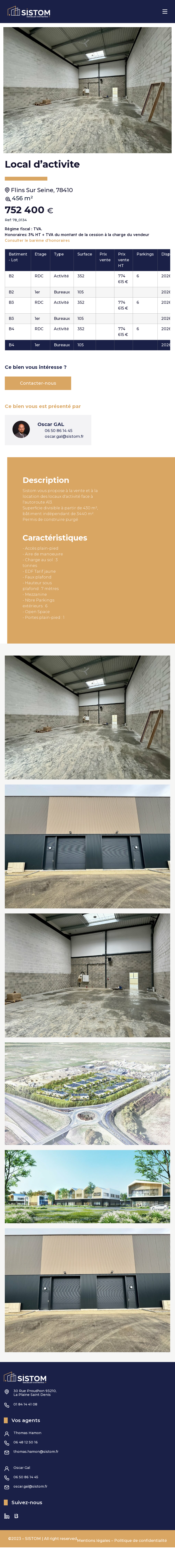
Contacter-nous (38, 386)
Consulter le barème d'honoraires (37, 244)
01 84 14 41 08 (25, 1408)
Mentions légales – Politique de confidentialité (122, 1544)
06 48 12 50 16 (25, 1446)
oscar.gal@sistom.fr (30, 1490)
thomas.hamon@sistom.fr (35, 1455)
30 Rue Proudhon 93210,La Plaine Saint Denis (34, 1396)
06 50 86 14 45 (25, 1480)
